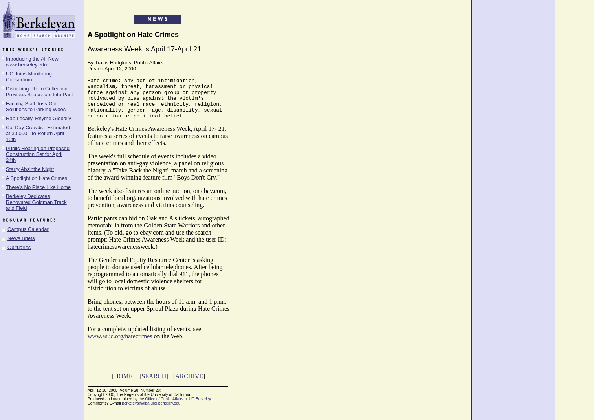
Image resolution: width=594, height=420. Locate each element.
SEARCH (153, 384)
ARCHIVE (189, 384)
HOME (123, 384)
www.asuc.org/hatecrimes (120, 344)
